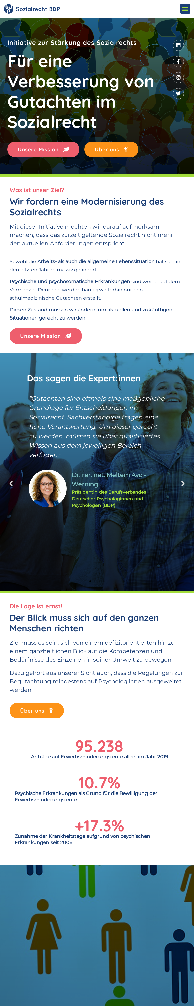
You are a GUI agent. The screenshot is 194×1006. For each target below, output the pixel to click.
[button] (185, 9)
